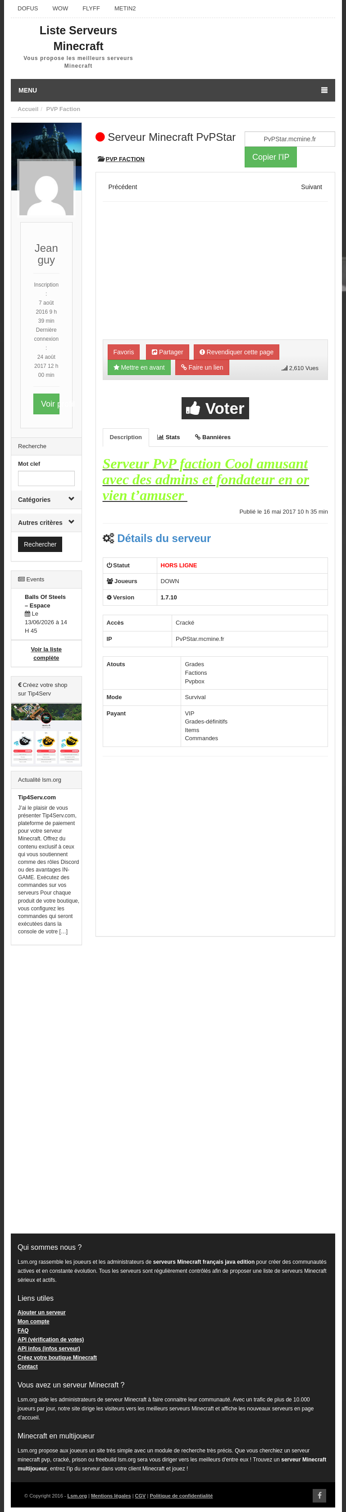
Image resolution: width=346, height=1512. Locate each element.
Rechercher (40, 544)
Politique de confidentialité (181, 1495)
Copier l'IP (270, 157)
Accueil (28, 109)
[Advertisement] (46, 1089)
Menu (173, 90)
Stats (168, 437)
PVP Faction (63, 109)
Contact (28, 1367)
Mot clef (29, 463)
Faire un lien (202, 367)
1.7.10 (169, 597)
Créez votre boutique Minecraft (57, 1357)
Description (126, 437)
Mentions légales (111, 1495)
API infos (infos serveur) (49, 1348)
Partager (167, 352)
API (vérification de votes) (51, 1339)
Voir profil (50, 403)
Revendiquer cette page (237, 352)
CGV (140, 1495)
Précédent (123, 186)
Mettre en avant (139, 367)
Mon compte (34, 1321)
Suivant (311, 186)
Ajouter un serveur (42, 1312)
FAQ (23, 1330)
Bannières (212, 437)
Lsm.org (77, 1495)
